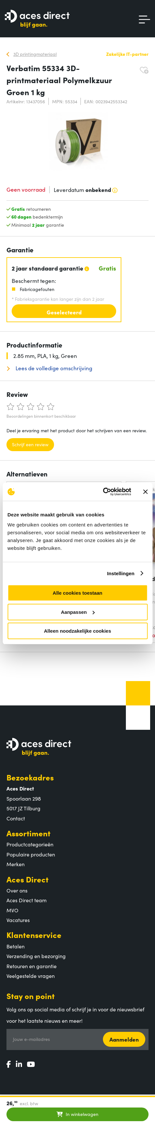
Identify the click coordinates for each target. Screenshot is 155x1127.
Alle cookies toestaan (77, 593)
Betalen (15, 946)
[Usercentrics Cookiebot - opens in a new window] (102, 492)
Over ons (17, 890)
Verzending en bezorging (36, 955)
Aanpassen (77, 612)
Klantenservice (33, 934)
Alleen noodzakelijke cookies (77, 631)
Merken (15, 863)
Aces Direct (27, 879)
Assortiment (28, 833)
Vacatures (18, 919)
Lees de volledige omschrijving (53, 368)
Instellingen (121, 573)
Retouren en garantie (31, 965)
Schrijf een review (30, 444)
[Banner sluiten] (145, 491)
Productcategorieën (29, 844)
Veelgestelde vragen (30, 975)
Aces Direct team (26, 900)
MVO (12, 910)
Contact (15, 818)
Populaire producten (30, 854)
